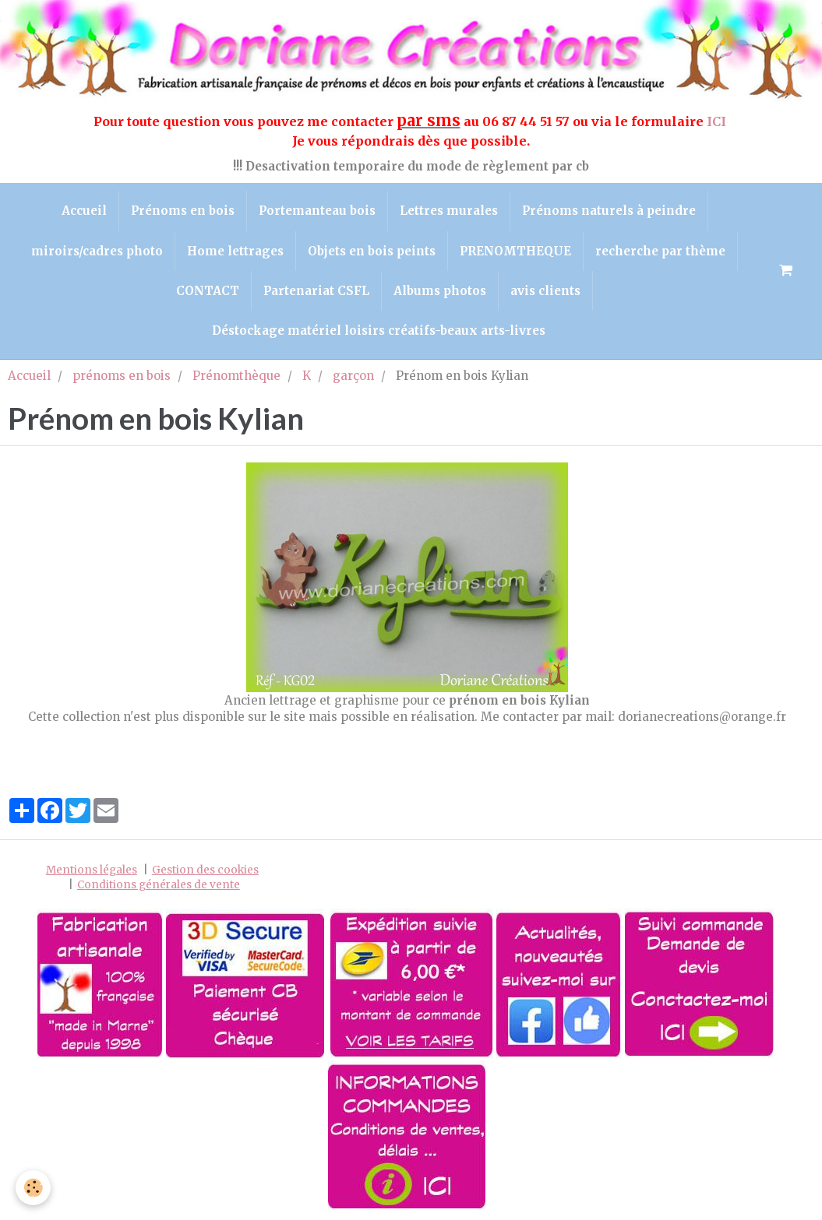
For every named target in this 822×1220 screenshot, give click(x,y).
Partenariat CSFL (316, 290)
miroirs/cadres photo (97, 251)
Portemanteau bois (317, 210)
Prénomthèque (236, 375)
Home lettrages (235, 251)
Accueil (84, 210)
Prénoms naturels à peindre (609, 210)
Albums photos (439, 290)
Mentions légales (91, 870)
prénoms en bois (121, 375)
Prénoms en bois (183, 210)
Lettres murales (449, 210)
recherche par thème (660, 251)
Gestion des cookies (205, 870)
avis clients (545, 290)
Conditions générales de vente (158, 884)
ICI (718, 121)
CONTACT (207, 290)
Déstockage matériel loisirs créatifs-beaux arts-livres (378, 330)
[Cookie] (33, 1187)
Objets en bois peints (372, 251)
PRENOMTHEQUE (515, 251)
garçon (353, 375)
